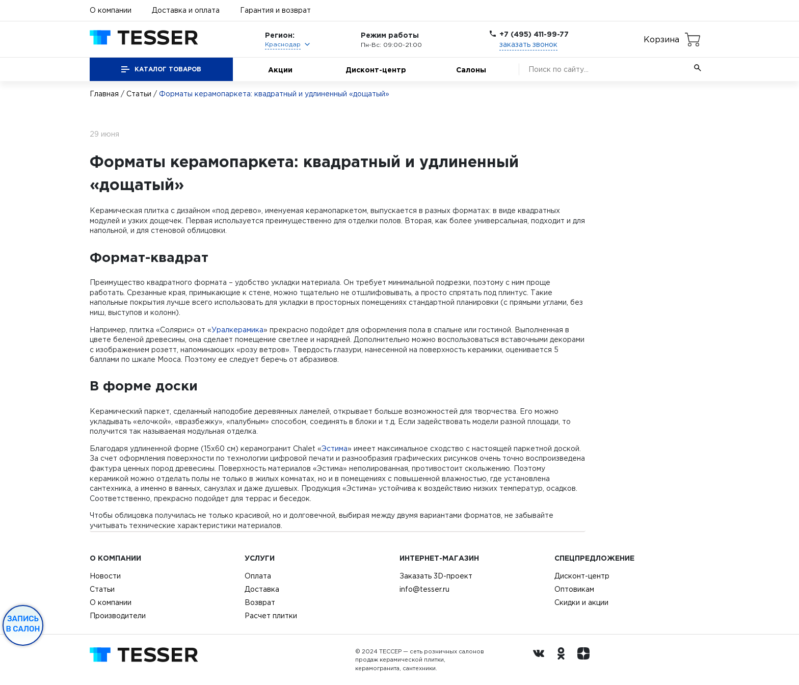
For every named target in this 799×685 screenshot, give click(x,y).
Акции (280, 69)
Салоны (471, 69)
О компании (110, 10)
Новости (105, 576)
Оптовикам (574, 589)
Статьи (138, 94)
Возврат (260, 602)
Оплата (258, 576)
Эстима (335, 448)
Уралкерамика (237, 330)
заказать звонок (528, 44)
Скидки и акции (581, 602)
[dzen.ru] (586, 660)
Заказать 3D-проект (436, 576)
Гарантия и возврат (275, 10)
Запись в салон (23, 624)
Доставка (262, 589)
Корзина (661, 39)
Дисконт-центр (375, 69)
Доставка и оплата (186, 10)
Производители (118, 616)
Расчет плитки (271, 616)
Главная (104, 94)
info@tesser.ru (424, 589)
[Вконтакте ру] (541, 660)
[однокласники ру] (563, 660)
